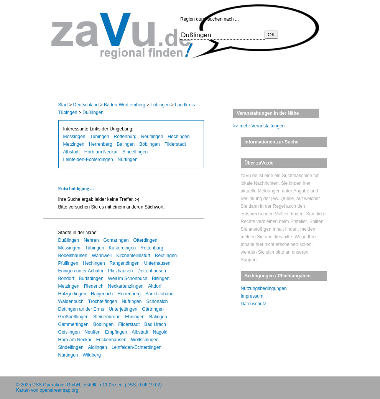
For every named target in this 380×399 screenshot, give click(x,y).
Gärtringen (153, 309)
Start (63, 104)
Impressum (252, 296)
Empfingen (116, 332)
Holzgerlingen (72, 293)
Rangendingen (125, 263)
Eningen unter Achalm (80, 271)
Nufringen (131, 301)
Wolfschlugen (145, 339)
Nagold (160, 332)
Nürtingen (128, 159)
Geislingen (69, 332)
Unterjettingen (123, 309)
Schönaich (157, 301)
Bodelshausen (72, 255)
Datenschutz (253, 303)
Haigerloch (102, 293)
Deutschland (86, 104)
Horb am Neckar (101, 152)
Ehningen (135, 316)
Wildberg (92, 355)
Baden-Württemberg (124, 104)
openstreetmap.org (58, 390)
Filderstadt (175, 144)
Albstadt (71, 152)
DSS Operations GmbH (56, 385)
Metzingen (73, 144)
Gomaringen (116, 240)
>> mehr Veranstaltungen (259, 126)
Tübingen (159, 104)
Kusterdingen (122, 248)
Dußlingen (93, 112)
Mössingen (74, 136)
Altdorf (154, 286)
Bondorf (66, 278)
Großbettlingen (73, 316)
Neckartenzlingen (126, 286)
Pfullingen (68, 263)
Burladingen (91, 278)
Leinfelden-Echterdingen (88, 159)
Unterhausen (157, 263)
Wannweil (102, 255)
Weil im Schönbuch (128, 278)
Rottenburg (125, 136)
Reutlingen (152, 136)
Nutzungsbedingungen (264, 288)
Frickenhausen (111, 339)
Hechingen (178, 136)
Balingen (126, 144)
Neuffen (92, 332)
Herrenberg (100, 144)
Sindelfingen (135, 152)
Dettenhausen (151, 271)
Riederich (94, 286)
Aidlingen (97, 347)
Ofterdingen (145, 240)
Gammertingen (73, 324)
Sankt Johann (159, 293)
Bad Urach (155, 324)
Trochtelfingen (102, 301)
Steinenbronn (106, 316)
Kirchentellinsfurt (133, 255)
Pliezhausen (120, 271)
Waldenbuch (71, 301)
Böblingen (149, 144)
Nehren (91, 240)
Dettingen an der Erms (81, 309)
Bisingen (160, 278)
